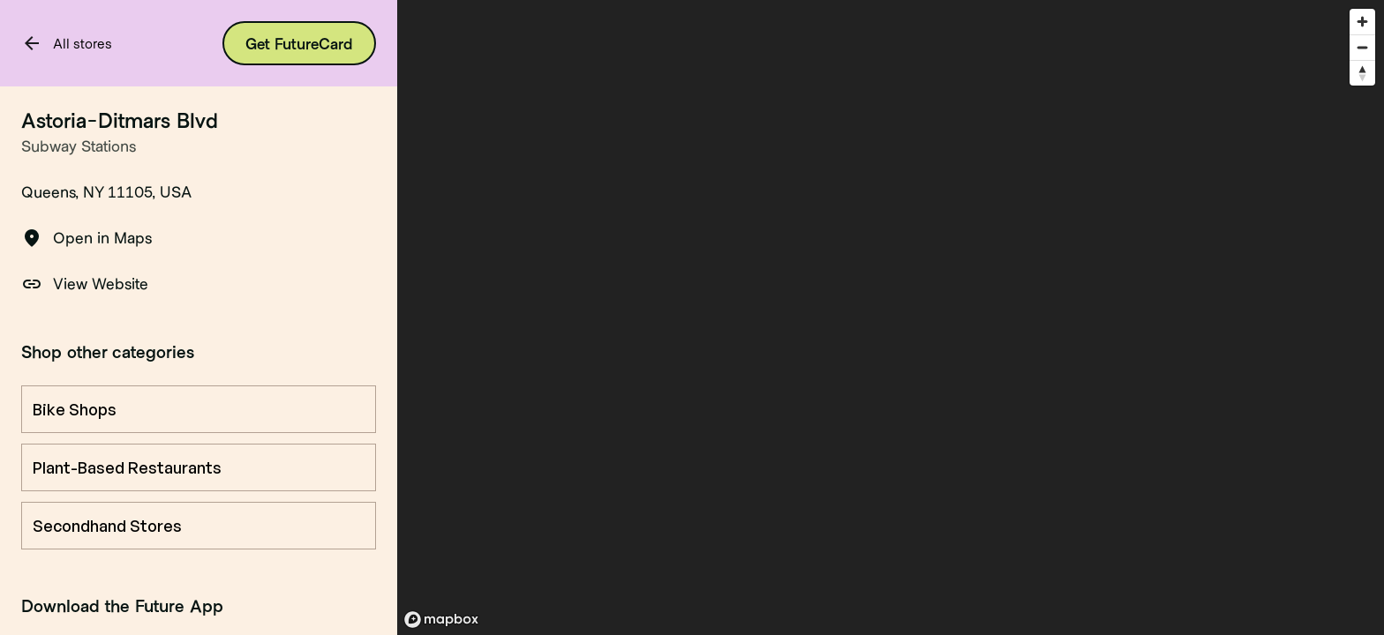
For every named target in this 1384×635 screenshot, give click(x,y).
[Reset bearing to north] (1362, 73)
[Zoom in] (1362, 21)
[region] (890, 317)
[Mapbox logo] (441, 619)
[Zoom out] (1362, 47)
